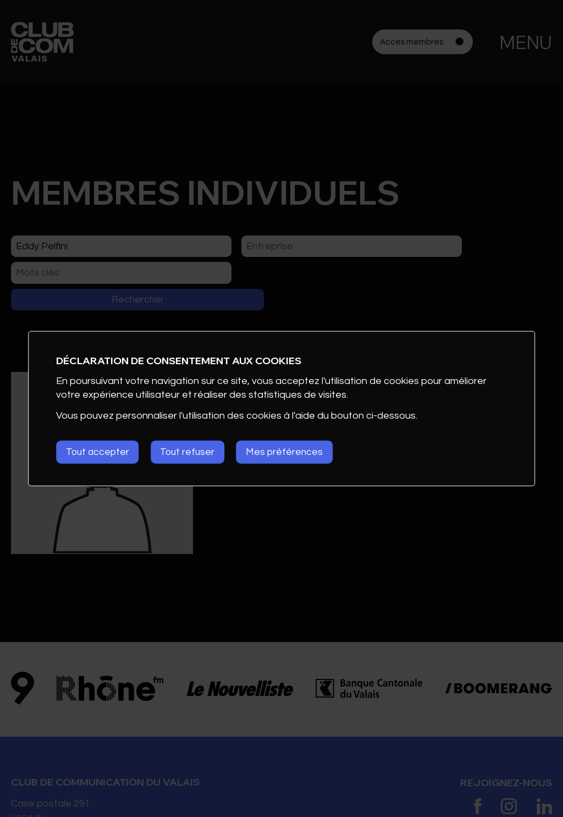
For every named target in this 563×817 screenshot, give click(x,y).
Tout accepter (98, 452)
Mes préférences (292, 452)
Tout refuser (192, 452)
